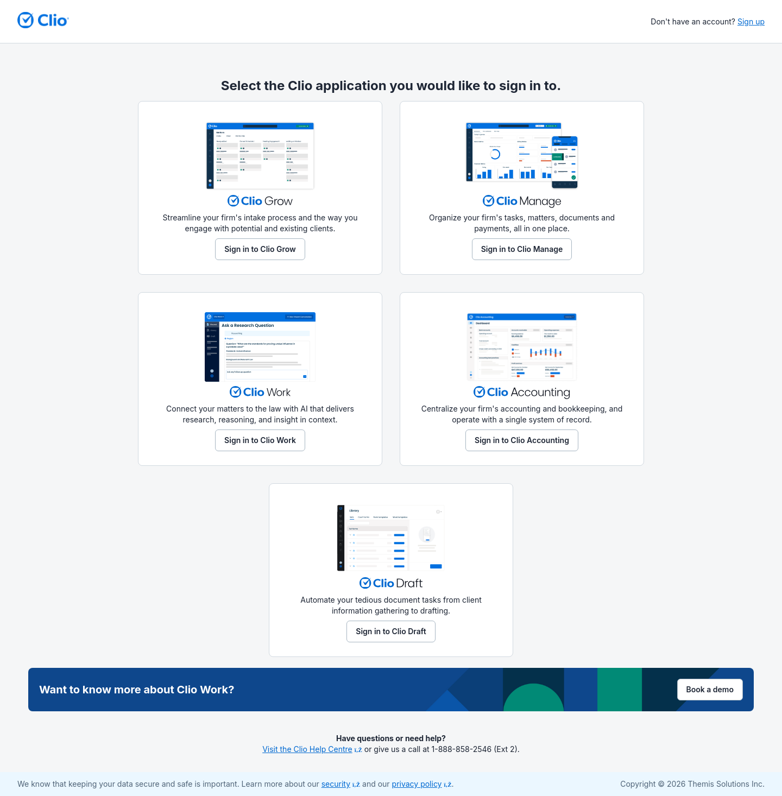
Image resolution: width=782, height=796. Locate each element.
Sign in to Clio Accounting (522, 440)
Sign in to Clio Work (260, 440)
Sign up (751, 21)
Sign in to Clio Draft (391, 631)
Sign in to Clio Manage (522, 249)
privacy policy (422, 783)
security (340, 783)
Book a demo (710, 689)
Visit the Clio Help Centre (312, 749)
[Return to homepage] (43, 20)
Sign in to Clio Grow (260, 249)
